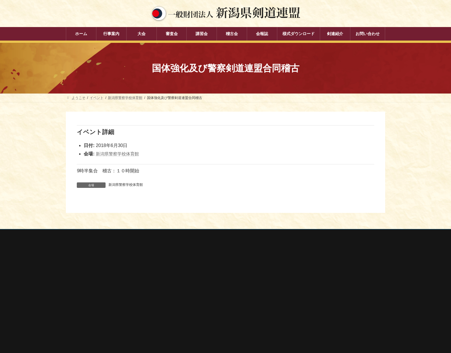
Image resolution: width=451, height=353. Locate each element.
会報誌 (184, 318)
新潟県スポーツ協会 (305, 285)
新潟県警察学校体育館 (119, 153)
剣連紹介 (185, 328)
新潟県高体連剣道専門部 (309, 308)
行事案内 (185, 268)
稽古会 (184, 308)
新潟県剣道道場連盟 (305, 293)
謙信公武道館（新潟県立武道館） (315, 316)
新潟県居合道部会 (303, 301)
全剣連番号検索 (302, 270)
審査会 (184, 288)
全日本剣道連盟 (302, 278)
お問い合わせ (120, 235)
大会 (182, 278)
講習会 (184, 298)
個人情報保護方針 (85, 235)
